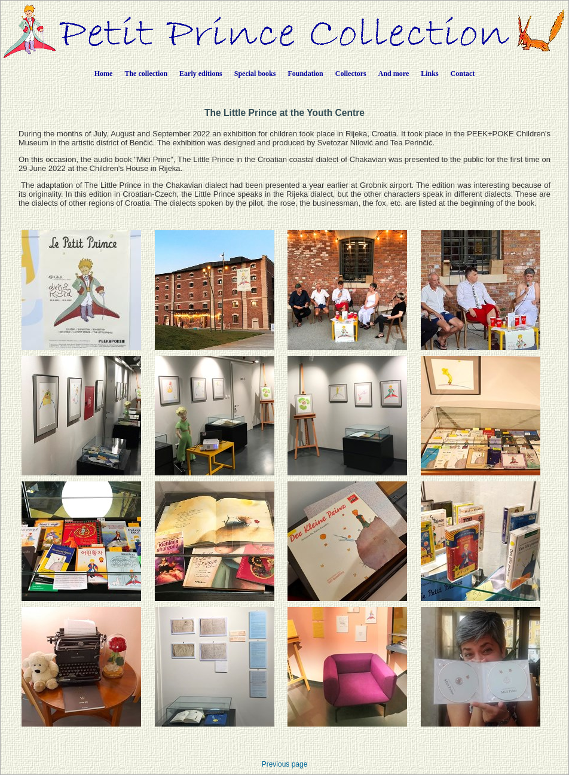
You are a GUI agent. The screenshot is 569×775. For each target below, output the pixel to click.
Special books (255, 73)
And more (393, 73)
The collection (145, 73)
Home (103, 73)
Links (429, 73)
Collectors (350, 73)
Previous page (285, 764)
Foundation (305, 73)
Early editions (200, 73)
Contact (463, 73)
